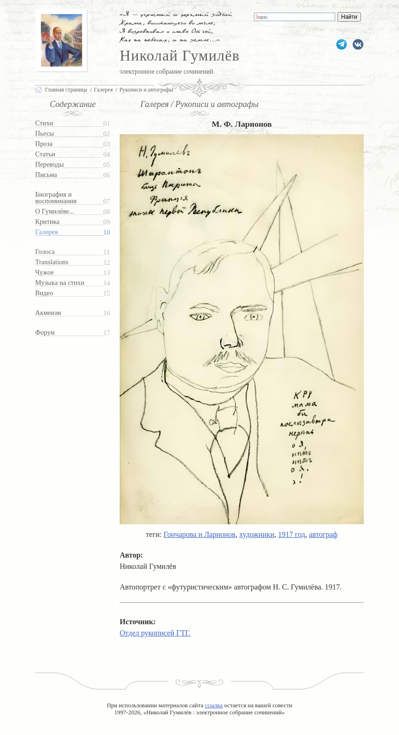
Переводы (49, 164)
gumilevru (358, 44)
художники (257, 534)
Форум (45, 332)
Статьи (45, 154)
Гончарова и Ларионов (199, 534)
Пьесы (44, 133)
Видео (44, 293)
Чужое (44, 272)
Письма (46, 174)
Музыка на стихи (59, 282)
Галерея (46, 232)
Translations (52, 262)
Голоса (45, 251)
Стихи (44, 123)
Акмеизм (48, 312)
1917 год (291, 534)
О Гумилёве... (54, 211)
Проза (44, 143)
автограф (323, 534)
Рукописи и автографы (146, 89)
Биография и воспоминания (56, 198)
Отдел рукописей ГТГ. (155, 633)
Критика (47, 221)
